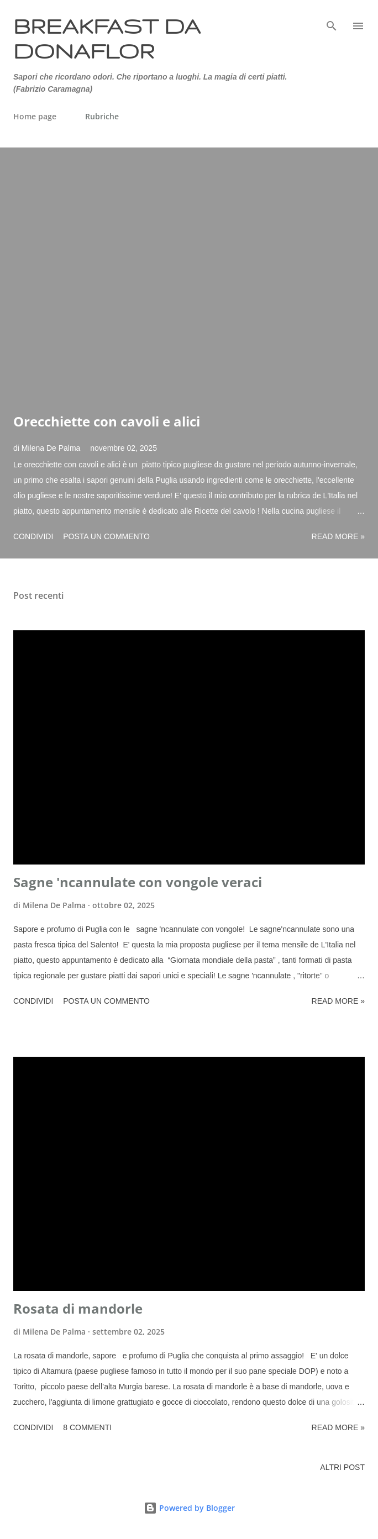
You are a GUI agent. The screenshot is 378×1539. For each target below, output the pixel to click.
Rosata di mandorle (78, 1308)
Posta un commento (106, 536)
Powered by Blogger (189, 1508)
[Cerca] (331, 20)
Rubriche (102, 116)
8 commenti (87, 1427)
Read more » (338, 536)
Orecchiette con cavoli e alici (106, 421)
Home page (34, 116)
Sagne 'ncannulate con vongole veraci (137, 882)
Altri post (342, 1467)
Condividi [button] (33, 536)
